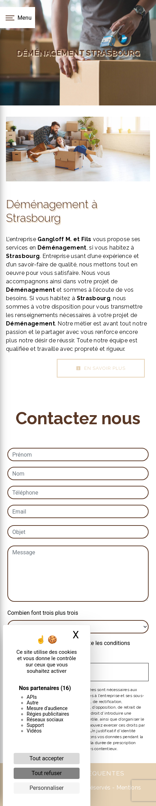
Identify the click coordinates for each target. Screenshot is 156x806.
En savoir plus (101, 368)
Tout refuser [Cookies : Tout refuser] (47, 773)
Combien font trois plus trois (42, 613)
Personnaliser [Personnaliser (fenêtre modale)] (46, 788)
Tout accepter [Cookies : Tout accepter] (46, 758)
